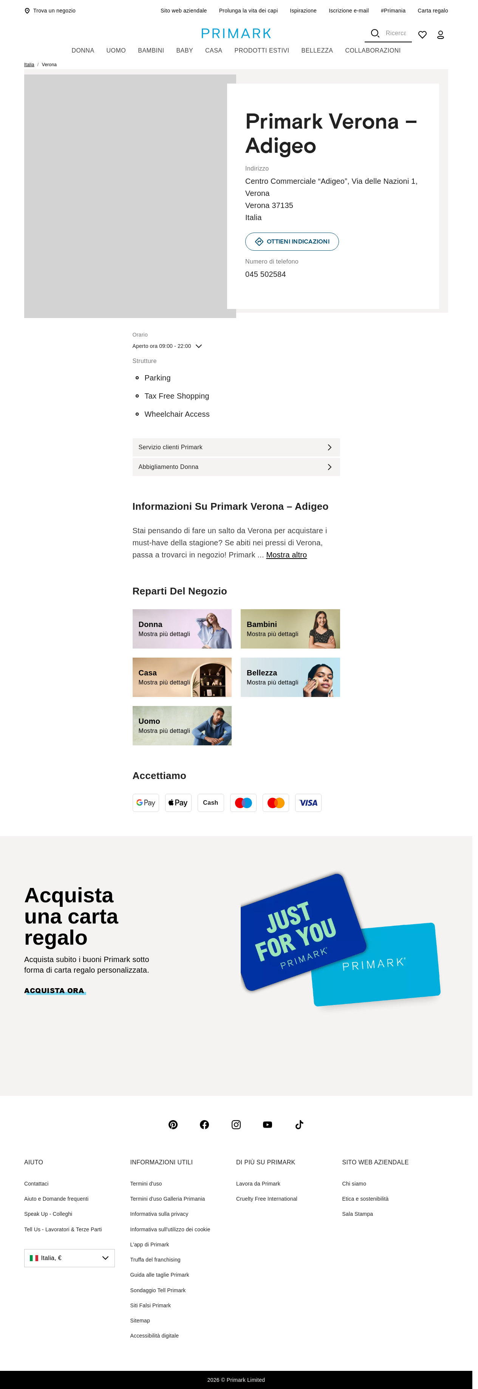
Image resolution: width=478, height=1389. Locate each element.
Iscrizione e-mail (349, 11)
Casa (214, 50)
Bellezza (317, 50)
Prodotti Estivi (262, 50)
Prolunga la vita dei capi (248, 11)
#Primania (393, 11)
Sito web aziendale (184, 11)
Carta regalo (433, 11)
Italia (29, 64)
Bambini (151, 50)
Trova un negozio (50, 11)
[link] (292, 242)
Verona (49, 64)
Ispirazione (303, 11)
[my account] (440, 34)
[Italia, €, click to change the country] (69, 1258)
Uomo (116, 50)
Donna (82, 50)
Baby (184, 50)
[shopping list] (422, 34)
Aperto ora (168, 346)
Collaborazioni (373, 50)
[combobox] (388, 33)
